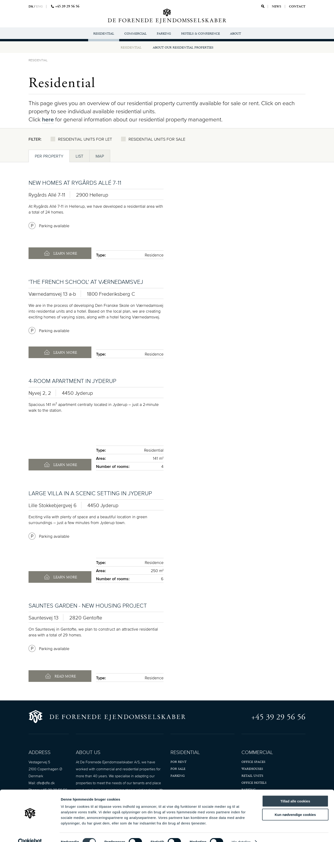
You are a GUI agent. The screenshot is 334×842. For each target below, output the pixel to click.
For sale (177, 769)
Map (100, 156)
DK (31, 6)
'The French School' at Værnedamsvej (86, 282)
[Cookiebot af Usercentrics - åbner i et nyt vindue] (30, 832)
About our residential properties (183, 47)
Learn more (64, 253)
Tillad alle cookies (295, 792)
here (48, 119)
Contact (297, 6)
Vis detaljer (241, 833)
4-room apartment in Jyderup (72, 381)
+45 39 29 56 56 (278, 717)
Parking (164, 34)
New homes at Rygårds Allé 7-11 (75, 182)
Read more (65, 676)
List (79, 156)
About (235, 34)
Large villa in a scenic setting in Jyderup (90, 493)
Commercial (135, 34)
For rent (178, 762)
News (277, 6)
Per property (49, 156)
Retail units (252, 776)
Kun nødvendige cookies (295, 806)
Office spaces (253, 762)
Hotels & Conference (200, 34)
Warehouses (252, 769)
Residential (103, 34)
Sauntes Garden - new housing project (88, 605)
